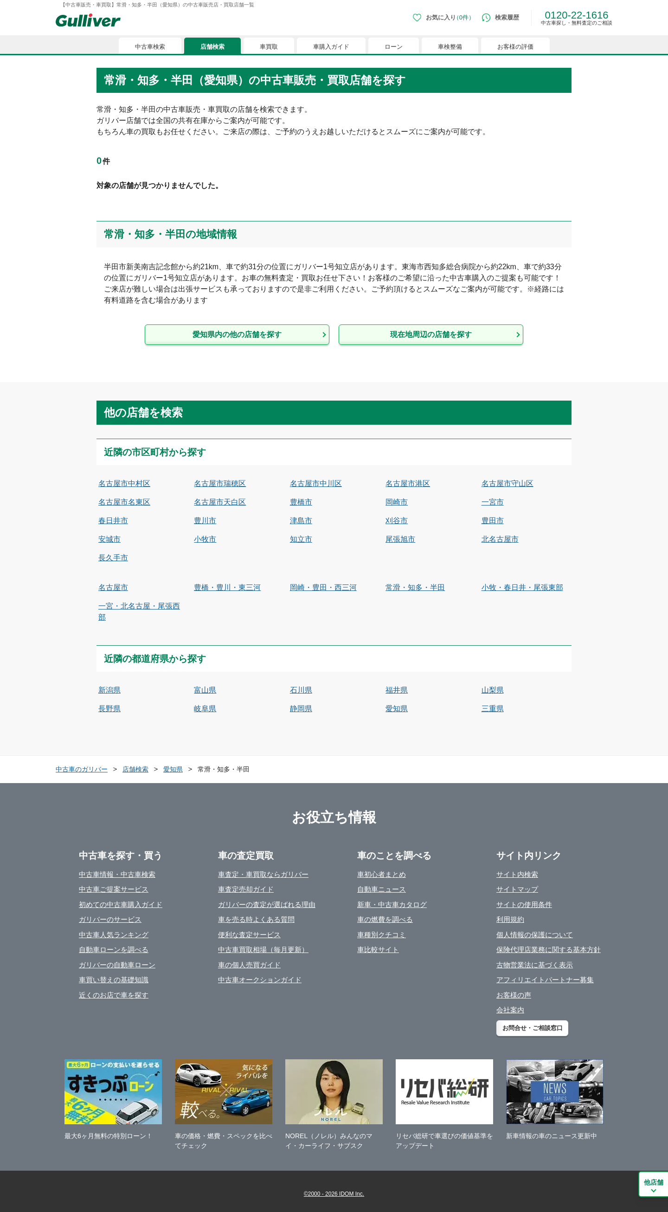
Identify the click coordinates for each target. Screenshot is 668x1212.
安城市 (109, 539)
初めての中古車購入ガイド (120, 904)
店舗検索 (212, 46)
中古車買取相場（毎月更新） (263, 949)
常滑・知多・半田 (415, 587)
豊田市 (493, 521)
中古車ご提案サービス (113, 889)
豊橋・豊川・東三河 (227, 587)
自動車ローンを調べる (113, 949)
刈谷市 (396, 521)
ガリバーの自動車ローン (117, 965)
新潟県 (109, 690)
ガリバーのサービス (110, 919)
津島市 (301, 521)
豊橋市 (301, 502)
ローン (394, 46)
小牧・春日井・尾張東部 (522, 587)
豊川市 (205, 521)
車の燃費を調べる (385, 919)
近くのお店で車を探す (113, 995)
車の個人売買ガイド (249, 965)
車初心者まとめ (381, 874)
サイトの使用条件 (524, 904)
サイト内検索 (517, 874)
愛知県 (396, 709)
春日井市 (113, 521)
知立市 (301, 539)
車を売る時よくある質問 (256, 919)
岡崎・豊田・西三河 (323, 587)
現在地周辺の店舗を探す (431, 334)
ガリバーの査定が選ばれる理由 (266, 904)
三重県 (493, 709)
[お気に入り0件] (444, 17)
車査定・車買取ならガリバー (263, 874)
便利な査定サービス (249, 935)
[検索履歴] (500, 17)
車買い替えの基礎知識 (113, 980)
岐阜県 (205, 709)
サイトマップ (517, 889)
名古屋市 (113, 587)
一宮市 (493, 502)
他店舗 (653, 1182)
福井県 (396, 690)
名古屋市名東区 (124, 502)
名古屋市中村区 (124, 483)
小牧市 (205, 539)
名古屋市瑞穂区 (220, 483)
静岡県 (301, 709)
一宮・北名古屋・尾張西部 (139, 611)
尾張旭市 (400, 539)
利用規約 (510, 919)
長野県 (109, 709)
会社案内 (510, 1010)
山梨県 (493, 690)
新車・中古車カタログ (392, 904)
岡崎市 (396, 502)
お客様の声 (513, 995)
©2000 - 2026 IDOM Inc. (334, 1194)
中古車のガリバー (82, 769)
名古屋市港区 (407, 483)
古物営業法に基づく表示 (534, 965)
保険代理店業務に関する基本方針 (548, 949)
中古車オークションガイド (260, 980)
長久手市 (113, 558)
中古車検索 (150, 46)
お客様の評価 (515, 46)
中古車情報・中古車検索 (117, 874)
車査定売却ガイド (246, 889)
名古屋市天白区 (220, 502)
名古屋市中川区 (316, 483)
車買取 (269, 46)
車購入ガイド (331, 46)
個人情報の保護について (534, 935)
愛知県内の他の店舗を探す (237, 334)
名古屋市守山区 (507, 483)
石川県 (301, 690)
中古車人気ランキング (113, 935)
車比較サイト (378, 949)
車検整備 (450, 46)
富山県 (205, 690)
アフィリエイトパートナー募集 (545, 980)
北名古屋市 (500, 539)
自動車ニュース (381, 889)
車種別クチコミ (381, 935)
